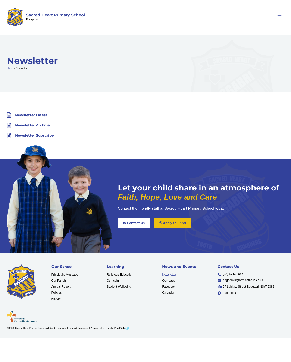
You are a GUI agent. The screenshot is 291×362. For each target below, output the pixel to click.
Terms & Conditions (78, 328)
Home (10, 68)
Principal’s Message (64, 274)
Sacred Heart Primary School (55, 15)
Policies (56, 292)
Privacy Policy (97, 328)
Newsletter (169, 274)
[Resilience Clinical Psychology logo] (21, 281)
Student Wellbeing (119, 286)
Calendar (168, 292)
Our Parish (58, 280)
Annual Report (61, 286)
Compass (168, 280)
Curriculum (114, 280)
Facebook (168, 286)
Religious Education (120, 274)
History (56, 298)
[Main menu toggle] (279, 16)
